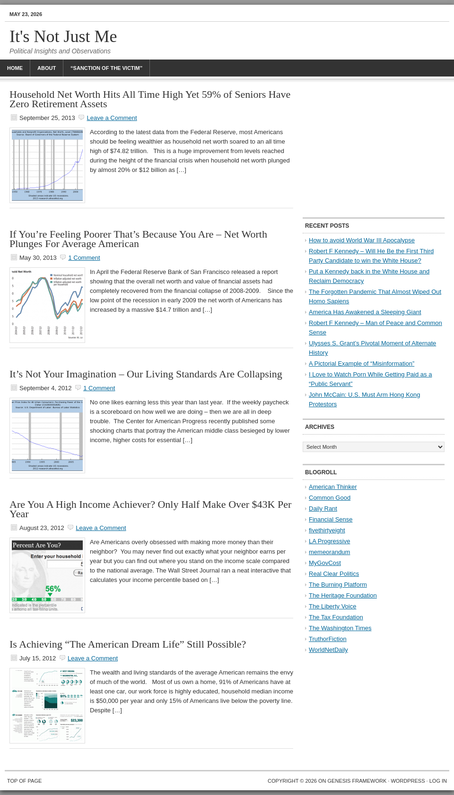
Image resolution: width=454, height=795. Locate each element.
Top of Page (24, 781)
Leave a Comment (112, 117)
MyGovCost (325, 562)
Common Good (329, 497)
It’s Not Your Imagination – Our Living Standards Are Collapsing (145, 374)
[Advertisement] (374, 149)
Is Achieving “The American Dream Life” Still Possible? (127, 644)
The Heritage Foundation (343, 595)
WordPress (408, 781)
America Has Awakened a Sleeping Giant (365, 312)
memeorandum (329, 552)
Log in (438, 781)
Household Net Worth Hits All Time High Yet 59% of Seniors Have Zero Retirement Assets (149, 99)
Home (15, 68)
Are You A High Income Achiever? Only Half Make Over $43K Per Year (150, 509)
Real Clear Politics (334, 573)
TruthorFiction (328, 638)
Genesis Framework (357, 781)
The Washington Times (340, 628)
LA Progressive (329, 541)
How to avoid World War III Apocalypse (362, 240)
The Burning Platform (338, 584)
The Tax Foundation (336, 617)
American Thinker (333, 486)
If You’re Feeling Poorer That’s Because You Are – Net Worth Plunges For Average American (138, 238)
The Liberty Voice (332, 606)
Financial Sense (331, 519)
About (46, 68)
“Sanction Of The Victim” (106, 68)
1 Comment (84, 257)
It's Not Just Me (63, 36)
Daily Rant (323, 508)
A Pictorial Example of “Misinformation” (361, 363)
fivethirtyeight (327, 530)
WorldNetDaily (328, 649)
